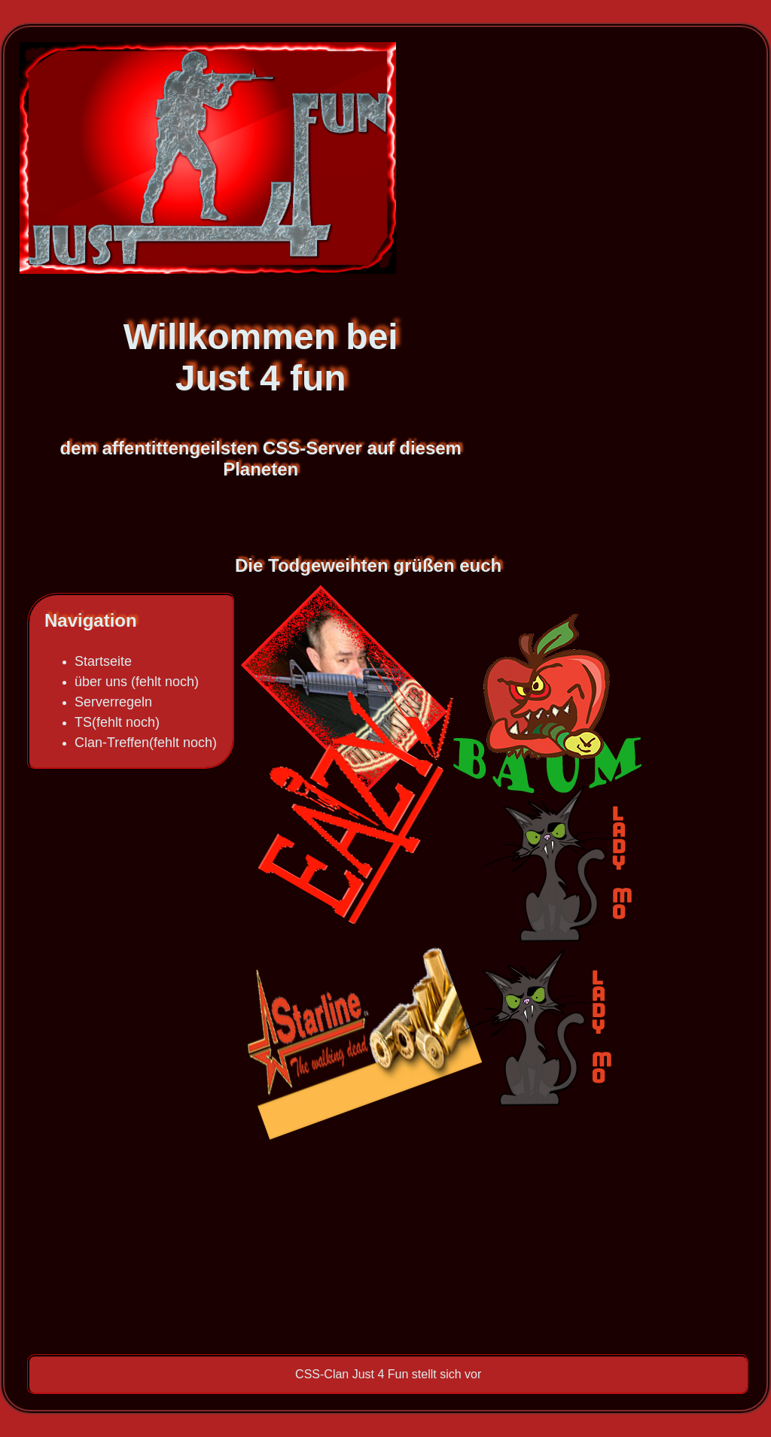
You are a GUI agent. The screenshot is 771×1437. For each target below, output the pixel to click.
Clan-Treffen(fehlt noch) (146, 742)
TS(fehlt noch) (117, 722)
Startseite (103, 661)
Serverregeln (113, 701)
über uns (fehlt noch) (137, 681)
